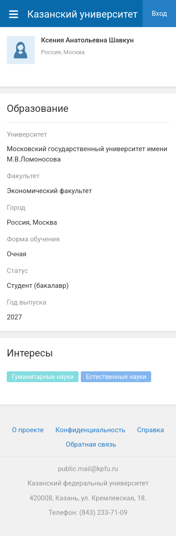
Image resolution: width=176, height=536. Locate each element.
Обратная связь (91, 444)
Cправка (150, 430)
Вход (159, 13)
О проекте (28, 430)
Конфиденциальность (90, 430)
